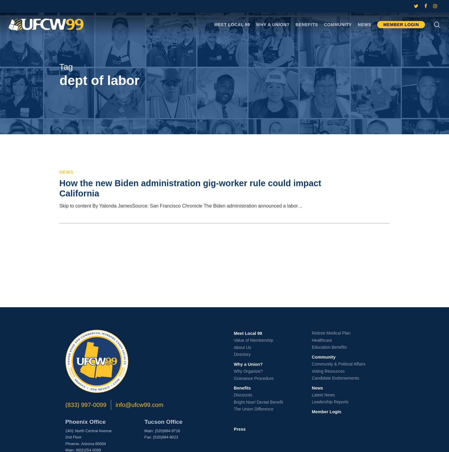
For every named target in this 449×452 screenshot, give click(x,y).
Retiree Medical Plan (331, 333)
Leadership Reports (330, 401)
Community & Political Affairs (339, 364)
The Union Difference (254, 409)
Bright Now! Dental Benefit (258, 402)
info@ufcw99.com (139, 405)
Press (240, 429)
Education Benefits (329, 347)
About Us (242, 347)
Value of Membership (253, 340)
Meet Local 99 (248, 333)
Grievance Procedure (254, 378)
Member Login (326, 411)
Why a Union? (248, 364)
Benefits (242, 388)
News (66, 172)
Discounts (243, 395)
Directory (242, 354)
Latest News (323, 395)
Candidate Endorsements (335, 378)
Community (323, 357)
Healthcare (322, 340)
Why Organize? (248, 371)
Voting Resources (328, 371)
